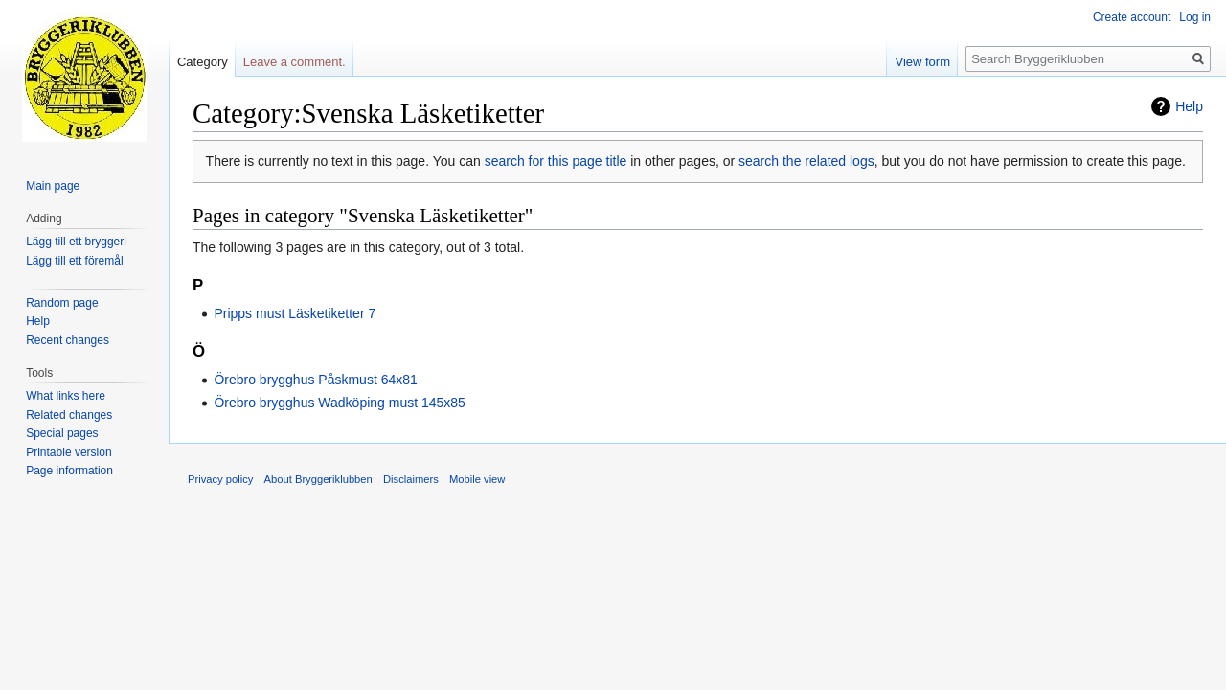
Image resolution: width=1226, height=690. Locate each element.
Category (202, 62)
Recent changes (67, 340)
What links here (65, 395)
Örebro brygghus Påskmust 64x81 (315, 379)
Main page (52, 186)
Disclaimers (411, 479)
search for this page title (556, 161)
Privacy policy (220, 479)
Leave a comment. (294, 62)
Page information (69, 470)
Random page (62, 303)
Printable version (68, 452)
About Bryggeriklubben (318, 479)
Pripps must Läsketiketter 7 (294, 313)
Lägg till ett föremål (74, 260)
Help (1189, 106)
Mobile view (477, 479)
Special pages (62, 433)
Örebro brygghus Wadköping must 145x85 (339, 402)
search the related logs (806, 161)
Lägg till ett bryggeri (76, 241)
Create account (1131, 17)
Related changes (69, 415)
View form (922, 62)
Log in (1195, 17)
